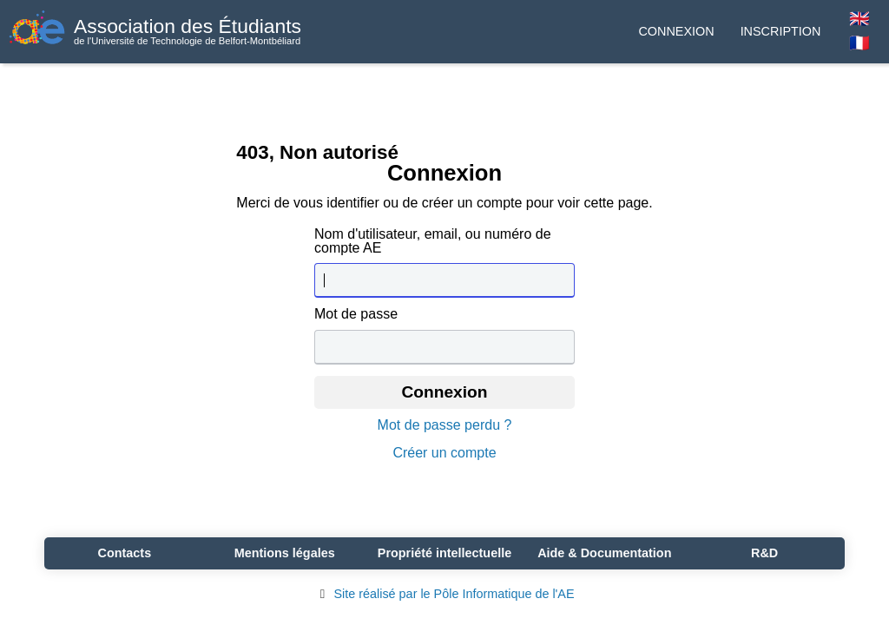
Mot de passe (356, 314)
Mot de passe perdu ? (445, 425)
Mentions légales (284, 553)
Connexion (676, 31)
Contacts (125, 553)
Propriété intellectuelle (444, 553)
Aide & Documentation (604, 553)
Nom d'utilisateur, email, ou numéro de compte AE (432, 241)
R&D (764, 553)
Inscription (781, 31)
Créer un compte (444, 453)
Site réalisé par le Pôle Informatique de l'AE (444, 594)
